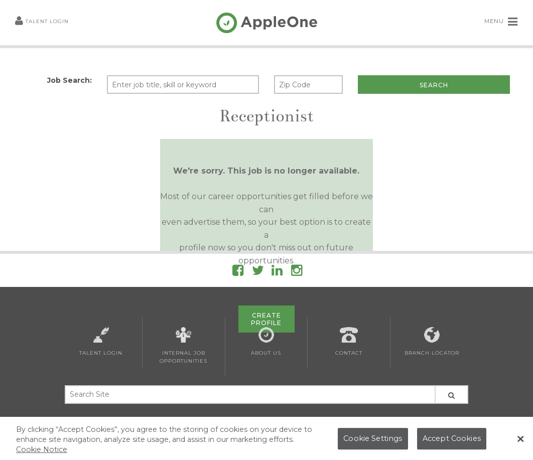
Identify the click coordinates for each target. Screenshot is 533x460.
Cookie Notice (41, 451)
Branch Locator (432, 341)
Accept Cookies (452, 440)
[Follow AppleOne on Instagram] (296, 272)
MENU (501, 21)
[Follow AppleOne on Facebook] (237, 272)
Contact (348, 341)
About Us (266, 341)
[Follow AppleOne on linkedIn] (277, 272)
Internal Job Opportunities (183, 345)
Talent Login (42, 22)
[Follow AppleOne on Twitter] (258, 272)
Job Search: (69, 80)
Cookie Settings (372, 440)
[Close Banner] (520, 441)
